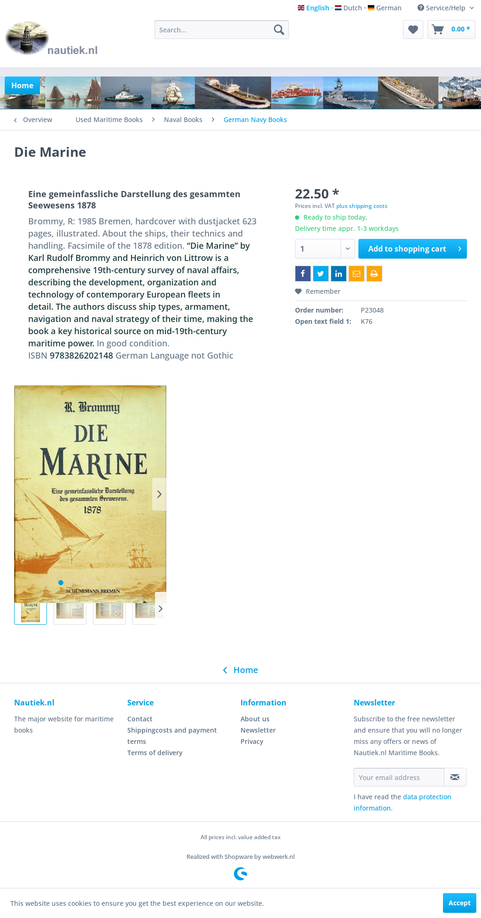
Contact (140, 718)
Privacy (252, 741)
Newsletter (258, 730)
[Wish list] (413, 29)
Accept (460, 902)
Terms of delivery (155, 752)
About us (255, 718)
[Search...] (222, 29)
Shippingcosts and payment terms (172, 736)
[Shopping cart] (451, 29)
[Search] (279, 29)
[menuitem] (222, 29)
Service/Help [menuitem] (442, 7)
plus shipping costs (362, 206)
